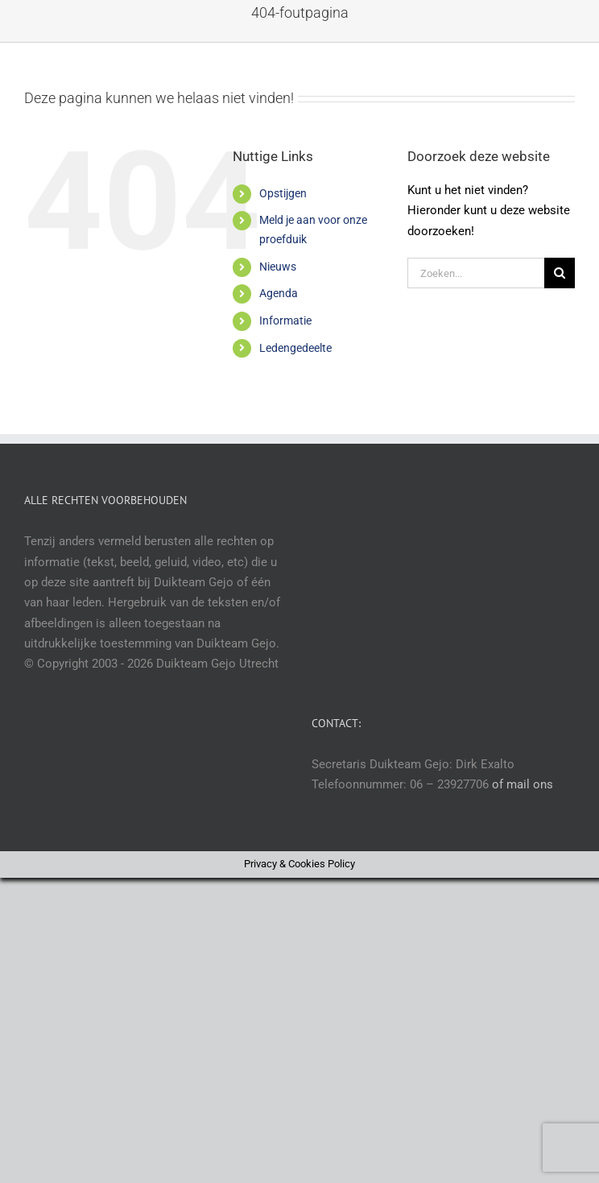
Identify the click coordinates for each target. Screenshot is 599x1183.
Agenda (278, 293)
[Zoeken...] (475, 273)
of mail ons (522, 784)
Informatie (285, 320)
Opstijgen (283, 193)
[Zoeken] (559, 273)
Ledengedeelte (295, 347)
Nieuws (277, 266)
